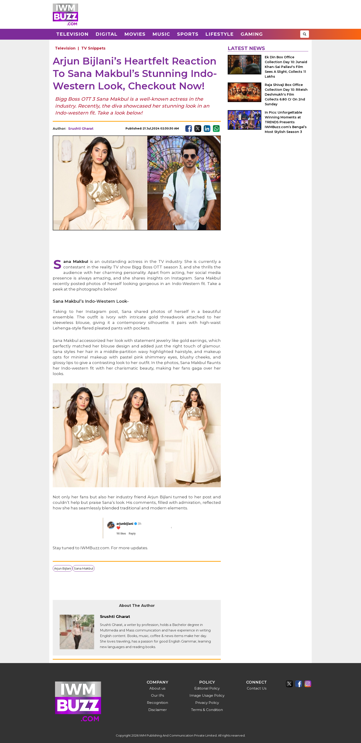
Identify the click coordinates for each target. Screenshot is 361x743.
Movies (135, 34)
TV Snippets (93, 48)
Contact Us (256, 688)
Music (161, 34)
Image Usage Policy (206, 695)
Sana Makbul (83, 568)
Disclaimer (157, 710)
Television (72, 34)
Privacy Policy (207, 702)
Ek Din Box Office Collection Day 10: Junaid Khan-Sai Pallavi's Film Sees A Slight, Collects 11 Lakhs (286, 67)
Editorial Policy (207, 688)
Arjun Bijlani (62, 568)
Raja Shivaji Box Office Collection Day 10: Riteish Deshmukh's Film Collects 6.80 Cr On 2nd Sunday (286, 94)
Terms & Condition (207, 710)
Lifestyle (219, 34)
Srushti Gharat (80, 128)
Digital (106, 34)
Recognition (157, 702)
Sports (187, 34)
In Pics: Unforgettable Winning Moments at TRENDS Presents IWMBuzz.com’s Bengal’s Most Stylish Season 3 (286, 122)
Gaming (252, 34)
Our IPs (157, 695)
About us (157, 688)
